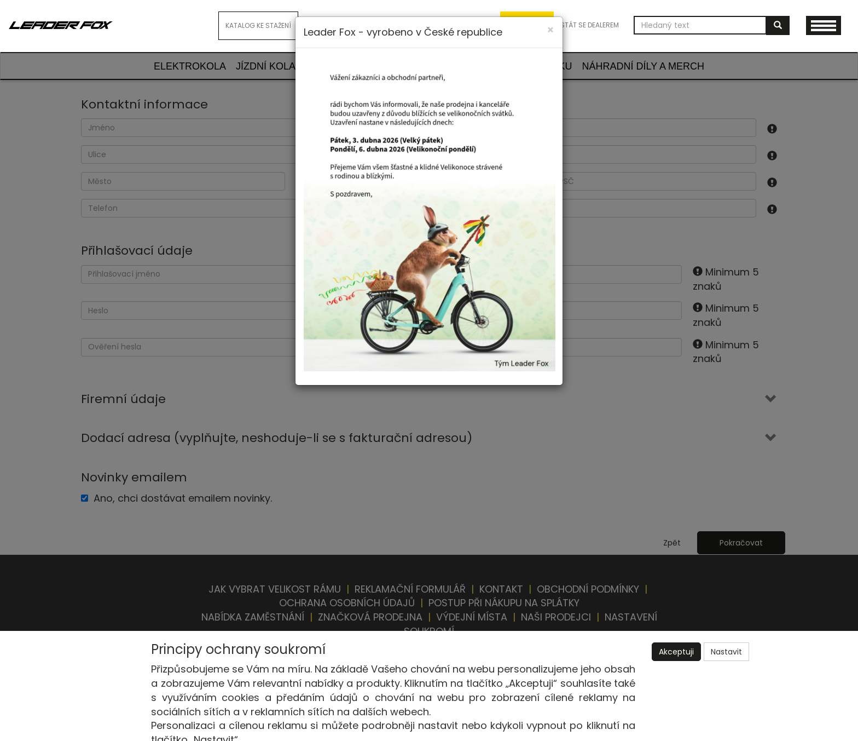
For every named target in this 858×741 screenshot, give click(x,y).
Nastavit (726, 651)
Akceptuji (676, 651)
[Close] (550, 30)
